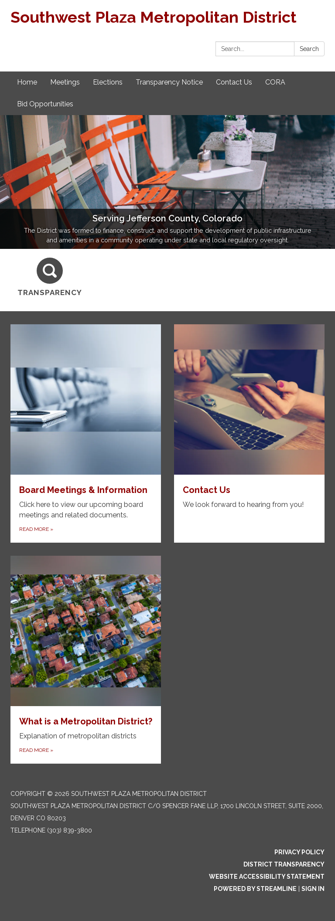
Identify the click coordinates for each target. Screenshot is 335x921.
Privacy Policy (299, 852)
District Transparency (284, 864)
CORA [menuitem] (275, 82)
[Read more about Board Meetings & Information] (85, 433)
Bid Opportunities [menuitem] (45, 104)
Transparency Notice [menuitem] (169, 82)
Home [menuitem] (27, 82)
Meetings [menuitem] (65, 82)
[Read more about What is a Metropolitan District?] (85, 660)
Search (309, 48)
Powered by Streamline (255, 888)
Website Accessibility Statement (267, 876)
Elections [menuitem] (108, 82)
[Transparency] (50, 277)
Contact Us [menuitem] (234, 82)
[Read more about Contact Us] (249, 433)
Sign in (313, 888)
